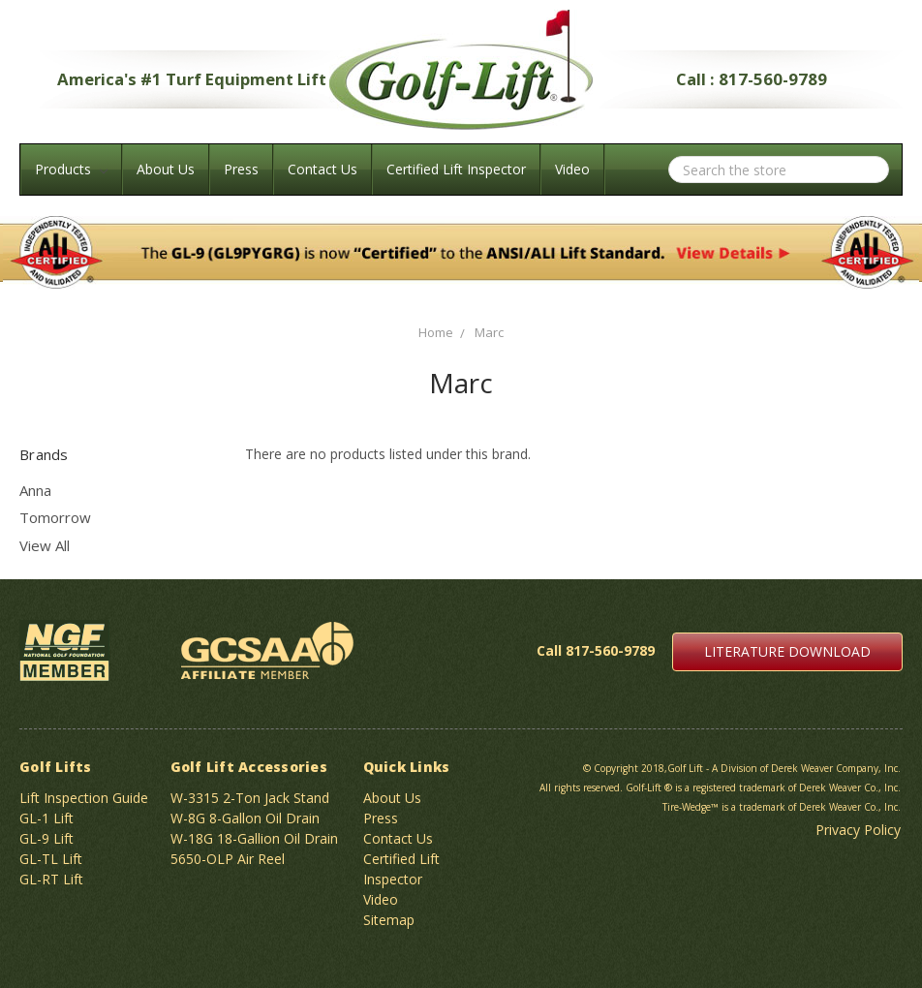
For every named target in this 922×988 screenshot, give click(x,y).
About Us (166, 169)
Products (71, 169)
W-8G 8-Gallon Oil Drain (245, 818)
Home (435, 332)
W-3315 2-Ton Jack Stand (249, 797)
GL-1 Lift (46, 818)
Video (572, 169)
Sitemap (389, 920)
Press (241, 169)
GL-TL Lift (50, 858)
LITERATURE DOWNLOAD (787, 651)
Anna (35, 490)
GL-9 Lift (46, 838)
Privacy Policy (858, 829)
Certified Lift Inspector (456, 169)
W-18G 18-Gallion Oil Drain (254, 838)
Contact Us (322, 169)
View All (44, 545)
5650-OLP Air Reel (227, 858)
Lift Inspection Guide (83, 797)
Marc (489, 332)
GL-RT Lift (51, 879)
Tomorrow (55, 517)
